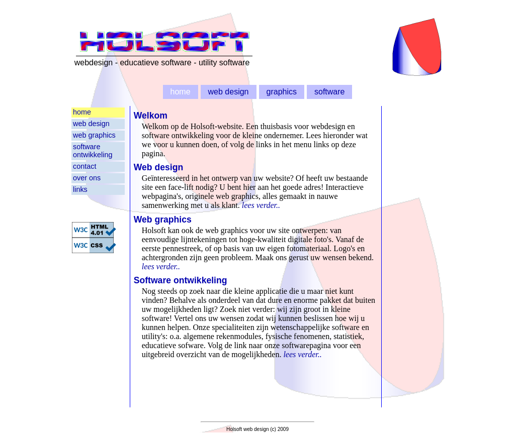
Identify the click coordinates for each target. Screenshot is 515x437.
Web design (158, 167)
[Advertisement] (415, 256)
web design (228, 91)
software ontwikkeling (92, 151)
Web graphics (163, 219)
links (80, 189)
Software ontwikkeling (180, 280)
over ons (87, 178)
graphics (282, 91)
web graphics (94, 135)
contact (84, 166)
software (329, 91)
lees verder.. (261, 205)
